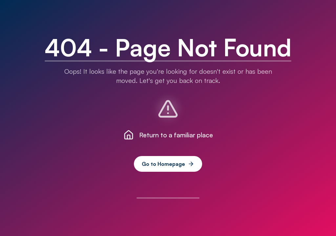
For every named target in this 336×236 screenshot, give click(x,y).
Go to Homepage (168, 164)
